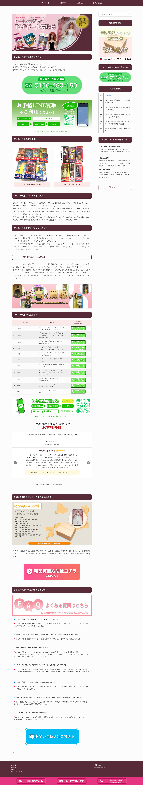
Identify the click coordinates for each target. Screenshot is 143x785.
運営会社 (13, 767)
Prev (15, 462)
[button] (130, 14)
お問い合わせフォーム (100, 767)
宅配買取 (13, 769)
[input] (115, 14)
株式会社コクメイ (109, 95)
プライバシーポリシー (115, 187)
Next (88, 462)
